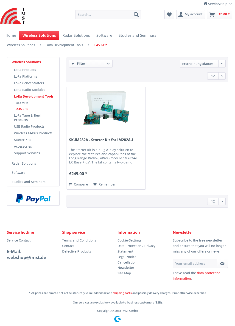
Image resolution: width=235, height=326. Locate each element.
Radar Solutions (24, 163)
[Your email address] (195, 263)
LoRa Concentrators (29, 83)
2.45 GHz (22, 109)
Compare (78, 184)
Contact (68, 246)
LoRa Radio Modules (29, 89)
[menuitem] (108, 16)
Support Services (27, 153)
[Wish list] (169, 14)
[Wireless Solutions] (39, 35)
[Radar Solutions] (76, 35)
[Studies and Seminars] (137, 35)
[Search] (136, 14)
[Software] (104, 35)
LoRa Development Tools (33, 96)
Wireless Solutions (26, 62)
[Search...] (108, 14)
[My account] (190, 14)
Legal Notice (127, 257)
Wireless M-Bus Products (33, 133)
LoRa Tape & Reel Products (27, 117)
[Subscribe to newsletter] (222, 263)
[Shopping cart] (219, 14)
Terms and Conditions (79, 240)
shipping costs (122, 293)
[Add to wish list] (104, 184)
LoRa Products (25, 69)
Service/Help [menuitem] (216, 4)
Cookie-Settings (129, 240)
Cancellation (127, 262)
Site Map (124, 273)
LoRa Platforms (25, 76)
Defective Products (76, 251)
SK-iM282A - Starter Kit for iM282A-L (101, 140)
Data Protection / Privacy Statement (136, 248)
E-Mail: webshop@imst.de (26, 254)
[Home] (10, 35)
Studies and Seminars (28, 182)
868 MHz (22, 103)
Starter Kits (22, 140)
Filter (78, 63)
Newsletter (126, 267)
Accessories (23, 146)
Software (18, 172)
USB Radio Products (29, 126)
